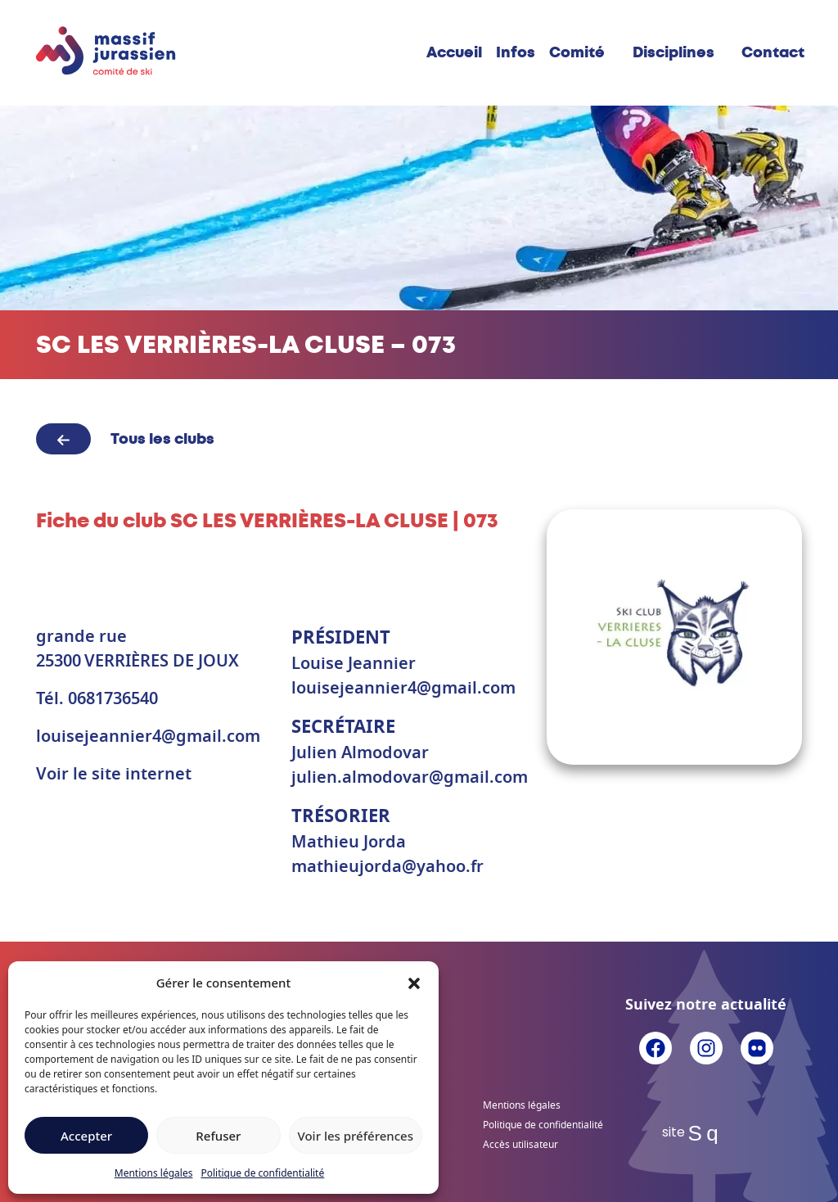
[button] (414, 982)
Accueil (454, 52)
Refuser (218, 1135)
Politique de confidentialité (262, 1173)
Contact (772, 52)
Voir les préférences (355, 1135)
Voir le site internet (113, 774)
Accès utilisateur (520, 1145)
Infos (515, 52)
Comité (577, 52)
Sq (706, 1133)
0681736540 (113, 699)
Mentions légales (154, 1173)
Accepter (86, 1135)
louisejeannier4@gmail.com (148, 737)
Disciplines (673, 52)
